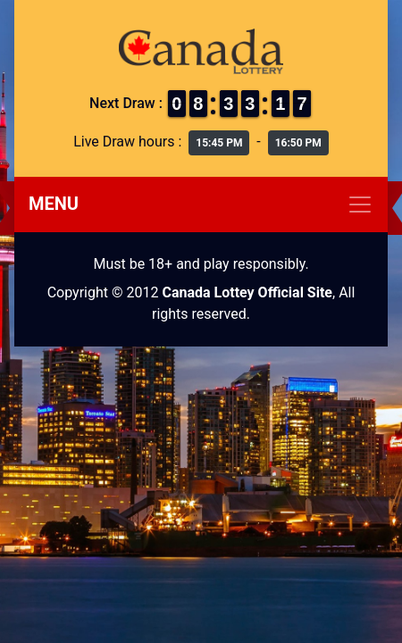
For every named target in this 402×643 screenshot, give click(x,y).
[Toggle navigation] (201, 204)
